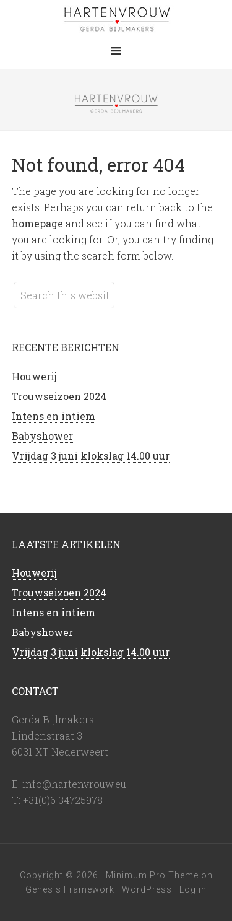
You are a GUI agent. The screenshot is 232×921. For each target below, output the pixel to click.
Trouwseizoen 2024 (59, 396)
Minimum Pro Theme (152, 875)
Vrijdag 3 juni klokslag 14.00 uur (91, 455)
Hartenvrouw (116, 18)
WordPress (147, 889)
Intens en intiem (53, 415)
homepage (37, 223)
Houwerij (34, 376)
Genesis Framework (69, 889)
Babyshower (42, 435)
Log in (193, 889)
